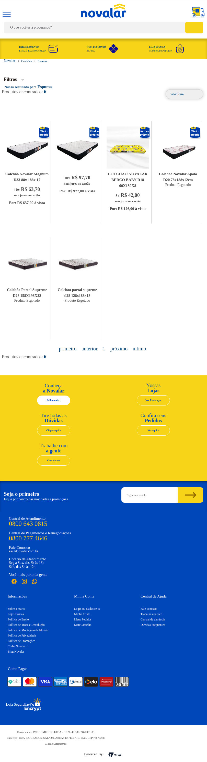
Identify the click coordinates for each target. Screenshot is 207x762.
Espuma (43, 60)
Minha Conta (82, 614)
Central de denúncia (153, 619)
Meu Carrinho (82, 625)
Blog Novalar (16, 651)
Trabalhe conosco (151, 614)
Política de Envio (18, 619)
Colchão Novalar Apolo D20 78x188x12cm (178, 177)
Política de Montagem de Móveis (28, 630)
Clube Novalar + (18, 646)
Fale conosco (149, 609)
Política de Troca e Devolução (26, 625)
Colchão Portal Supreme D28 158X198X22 (27, 293)
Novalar (44, 132)
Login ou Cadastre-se (87, 609)
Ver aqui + (153, 430)
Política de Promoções (21, 641)
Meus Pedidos (82, 619)
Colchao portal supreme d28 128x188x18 (77, 293)
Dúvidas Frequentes (153, 625)
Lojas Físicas (16, 614)
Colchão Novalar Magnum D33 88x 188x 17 (27, 177)
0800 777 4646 (28, 538)
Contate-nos (53, 460)
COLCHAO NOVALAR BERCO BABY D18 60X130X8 (127, 180)
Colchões (26, 60)
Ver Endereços (153, 400)
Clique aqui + (53, 430)
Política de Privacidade (22, 635)
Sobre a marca (16, 609)
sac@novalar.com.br (23, 551)
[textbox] (103, 27)
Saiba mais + (54, 400)
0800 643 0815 (28, 523)
